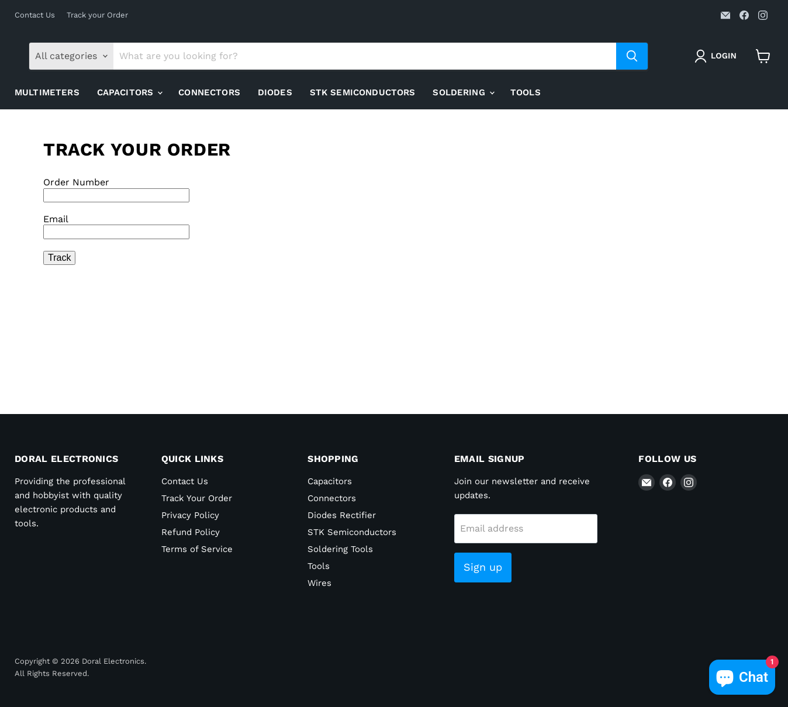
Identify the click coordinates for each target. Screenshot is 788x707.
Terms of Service (197, 549)
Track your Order (97, 15)
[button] (717, 56)
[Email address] (525, 528)
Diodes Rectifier (341, 515)
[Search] (364, 56)
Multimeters (47, 92)
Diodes (275, 92)
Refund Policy (190, 532)
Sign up (483, 567)
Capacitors (130, 92)
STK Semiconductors (363, 92)
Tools (525, 92)
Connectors (209, 92)
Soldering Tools (340, 549)
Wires (319, 583)
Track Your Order (196, 498)
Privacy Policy (190, 515)
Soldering (463, 92)
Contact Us (35, 15)
